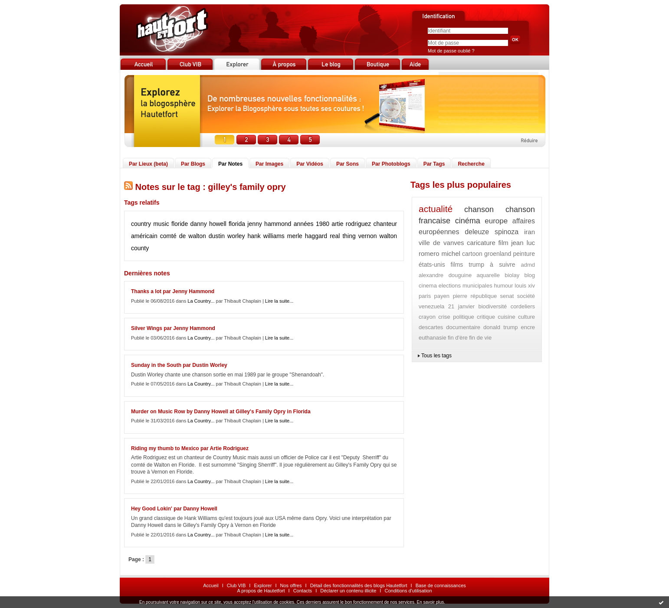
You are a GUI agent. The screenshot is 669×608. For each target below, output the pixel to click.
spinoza (506, 231)
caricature (481, 242)
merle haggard (307, 235)
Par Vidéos (309, 164)
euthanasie (432, 337)
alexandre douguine (445, 275)
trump (476, 264)
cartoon (472, 253)
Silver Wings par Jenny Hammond (173, 328)
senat (507, 296)
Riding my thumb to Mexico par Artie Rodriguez (190, 448)
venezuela (431, 306)
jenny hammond (269, 223)
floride (179, 223)
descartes (431, 327)
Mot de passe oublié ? (451, 50)
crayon (427, 317)
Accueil (210, 585)
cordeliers (523, 306)
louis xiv (525, 285)
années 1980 (311, 223)
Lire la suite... (279, 301)
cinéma (467, 220)
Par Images (269, 164)
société (526, 296)
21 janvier (461, 306)
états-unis (432, 264)
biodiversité (492, 306)
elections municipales (465, 285)
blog (529, 275)
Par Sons (347, 164)
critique (486, 317)
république (483, 296)
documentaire (463, 327)
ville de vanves (441, 242)
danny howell (208, 223)
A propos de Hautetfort (261, 590)
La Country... (200, 301)
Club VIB (236, 585)
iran (529, 231)
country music (150, 223)
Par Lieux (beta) (148, 164)
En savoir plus (430, 602)
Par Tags (434, 164)
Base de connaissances (441, 585)
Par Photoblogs (391, 164)
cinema (428, 285)
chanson (479, 209)
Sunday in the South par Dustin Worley (179, 365)
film (503, 242)
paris (425, 296)
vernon (367, 235)
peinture (524, 253)
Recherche (471, 164)
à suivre (502, 264)
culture (526, 317)
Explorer (263, 585)
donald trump (500, 327)
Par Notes (230, 164)
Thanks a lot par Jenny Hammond (172, 291)
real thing (343, 235)
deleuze (477, 231)
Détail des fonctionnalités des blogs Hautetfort (358, 585)
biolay (512, 275)
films (457, 264)
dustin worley (227, 235)
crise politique (456, 317)
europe (496, 221)
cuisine (506, 317)
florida (237, 223)
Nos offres (291, 585)
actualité (436, 209)
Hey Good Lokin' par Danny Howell (174, 509)
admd (528, 265)
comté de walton (183, 235)
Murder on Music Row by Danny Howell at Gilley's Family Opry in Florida (221, 412)
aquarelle (488, 275)
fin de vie (480, 337)
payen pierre (450, 296)
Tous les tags (436, 356)
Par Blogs (193, 164)
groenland (497, 253)
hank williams (266, 235)
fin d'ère (458, 337)
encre (528, 327)
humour (503, 285)
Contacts (302, 590)
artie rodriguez (351, 223)
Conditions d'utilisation (408, 590)
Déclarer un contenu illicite (348, 590)
